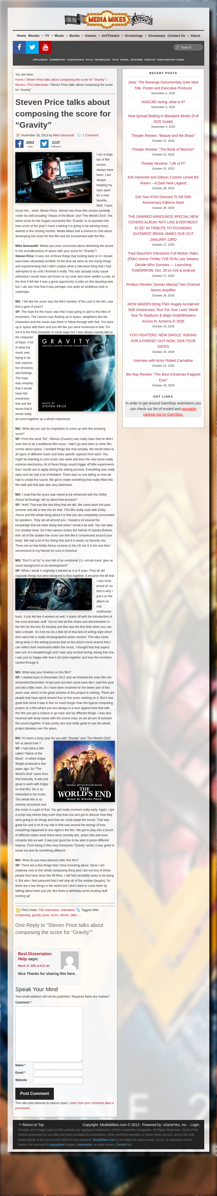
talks (74, 915)
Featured (136, 59)
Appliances (40, 59)
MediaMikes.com (113, 1125)
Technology (102, 59)
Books (76, 36)
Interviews (68, 910)
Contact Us (178, 36)
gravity (36, 915)
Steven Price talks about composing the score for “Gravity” (65, 79)
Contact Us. (124, 1144)
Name (20, 1065)
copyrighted (57, 1144)
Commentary (57, 59)
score (54, 915)
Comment (23, 1002)
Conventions (75, 59)
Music (61, 36)
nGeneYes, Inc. (175, 1125)
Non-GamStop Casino (170, 59)
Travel (124, 59)
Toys (115, 59)
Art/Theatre (112, 36)
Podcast (150, 59)
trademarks (84, 1144)
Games (92, 36)
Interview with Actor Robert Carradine (163, 360)
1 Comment (90, 135)
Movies (35, 36)
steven (64, 915)
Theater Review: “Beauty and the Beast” (163, 136)
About (195, 36)
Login (194, 1125)
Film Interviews (38, 85)
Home (21, 36)
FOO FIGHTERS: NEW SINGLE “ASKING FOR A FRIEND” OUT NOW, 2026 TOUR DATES (163, 341)
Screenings (136, 36)
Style (89, 59)
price (45, 915)
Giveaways (156, 36)
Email (20, 1072)
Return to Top (33, 1125)
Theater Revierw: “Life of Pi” (163, 163)
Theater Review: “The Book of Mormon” (163, 149)
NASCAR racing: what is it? (163, 102)
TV (49, 36)
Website (21, 1080)
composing (22, 915)
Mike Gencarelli (63, 135)
